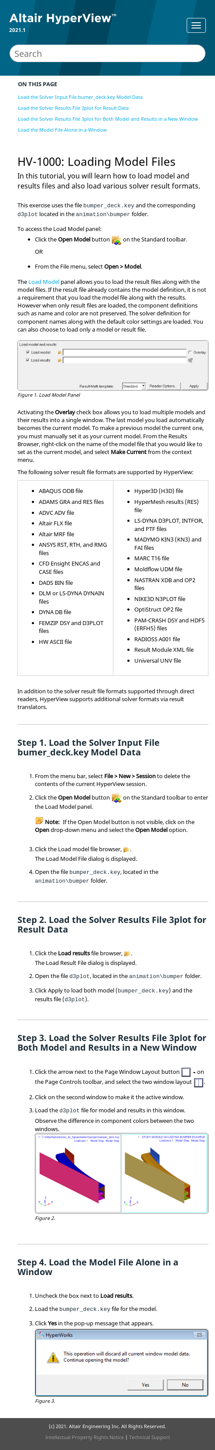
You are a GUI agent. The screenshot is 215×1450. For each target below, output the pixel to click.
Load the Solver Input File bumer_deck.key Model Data (80, 97)
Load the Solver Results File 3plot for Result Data (73, 108)
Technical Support (149, 1437)
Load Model (43, 282)
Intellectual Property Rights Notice (84, 1437)
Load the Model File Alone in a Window (62, 129)
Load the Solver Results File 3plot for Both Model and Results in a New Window (108, 118)
